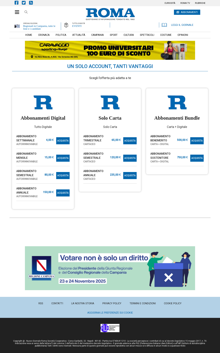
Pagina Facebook (18, 3)
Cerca (26, 12)
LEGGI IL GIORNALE (177, 25)
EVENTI (76, 26)
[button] (15, 10)
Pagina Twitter (25, 3)
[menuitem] (170, 3)
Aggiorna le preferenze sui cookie (110, 312)
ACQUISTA (63, 140)
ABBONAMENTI (189, 12)
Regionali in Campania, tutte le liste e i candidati (39, 27)
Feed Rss (32, 3)
